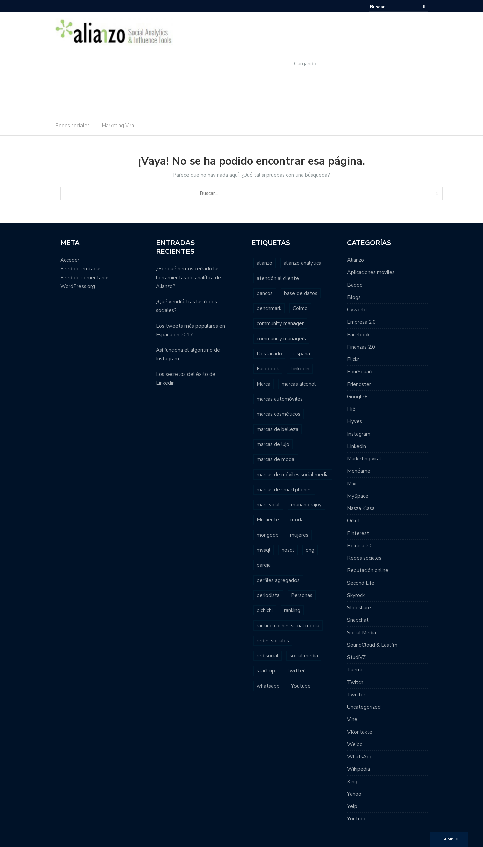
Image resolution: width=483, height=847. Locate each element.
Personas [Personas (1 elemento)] (301, 595)
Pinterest (358, 533)
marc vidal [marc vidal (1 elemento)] (268, 504)
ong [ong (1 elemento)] (310, 550)
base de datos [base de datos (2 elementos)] (300, 293)
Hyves (354, 421)
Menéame (358, 471)
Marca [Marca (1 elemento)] (263, 384)
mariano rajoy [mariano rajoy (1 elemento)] (306, 504)
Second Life (360, 583)
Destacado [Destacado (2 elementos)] (269, 353)
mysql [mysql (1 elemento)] (263, 550)
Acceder (69, 260)
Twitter (356, 694)
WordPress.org (77, 286)
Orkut (353, 520)
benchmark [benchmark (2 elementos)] (269, 308)
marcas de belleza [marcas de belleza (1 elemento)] (277, 429)
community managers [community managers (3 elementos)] (281, 338)
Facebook (358, 334)
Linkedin (356, 446)
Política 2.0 (360, 545)
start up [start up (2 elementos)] (266, 670)
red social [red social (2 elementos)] (267, 655)
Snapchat (358, 620)
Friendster (359, 384)
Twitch (355, 682)
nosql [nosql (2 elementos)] (288, 550)
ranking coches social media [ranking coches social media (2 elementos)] (288, 625)
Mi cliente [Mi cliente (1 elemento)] (268, 519)
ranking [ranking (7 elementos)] (292, 610)
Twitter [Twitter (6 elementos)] (295, 670)
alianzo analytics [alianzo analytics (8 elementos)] (302, 263)
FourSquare (360, 371)
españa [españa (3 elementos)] (301, 353)
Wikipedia (358, 769)
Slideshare (359, 607)
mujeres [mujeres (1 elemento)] (299, 535)
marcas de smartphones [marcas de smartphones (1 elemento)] (284, 489)
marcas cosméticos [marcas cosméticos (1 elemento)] (278, 414)
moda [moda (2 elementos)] (297, 519)
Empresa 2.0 (361, 322)
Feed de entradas (81, 268)
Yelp (352, 806)
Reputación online (367, 570)
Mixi (351, 483)
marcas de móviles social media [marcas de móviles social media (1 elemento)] (293, 474)
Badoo (355, 285)
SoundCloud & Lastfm (372, 645)
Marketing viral (364, 458)
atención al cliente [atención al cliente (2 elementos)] (278, 278)
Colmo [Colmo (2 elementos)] (300, 308)
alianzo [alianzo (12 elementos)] (264, 263)
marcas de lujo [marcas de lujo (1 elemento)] (273, 444)
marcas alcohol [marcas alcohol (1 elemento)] (299, 384)
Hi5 (351, 409)
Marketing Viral (119, 125)
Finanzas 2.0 (361, 347)
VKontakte (359, 732)
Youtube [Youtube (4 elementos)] (301, 686)
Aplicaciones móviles (371, 272)
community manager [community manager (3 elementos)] (280, 323)
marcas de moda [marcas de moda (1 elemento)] (275, 459)
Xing (352, 781)
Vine (352, 719)
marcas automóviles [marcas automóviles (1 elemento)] (280, 399)
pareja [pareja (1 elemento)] (264, 565)
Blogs (354, 297)
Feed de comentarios (85, 277)
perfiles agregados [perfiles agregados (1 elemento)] (278, 580)
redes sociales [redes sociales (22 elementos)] (273, 640)
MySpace (357, 496)
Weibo (355, 744)
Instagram (358, 434)
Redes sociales (72, 125)
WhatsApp (360, 756)
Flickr (353, 359)
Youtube (357, 818)
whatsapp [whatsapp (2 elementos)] (268, 686)
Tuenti (354, 669)
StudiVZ (356, 657)
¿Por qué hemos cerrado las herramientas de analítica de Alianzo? (188, 277)
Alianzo (355, 260)
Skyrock (356, 595)
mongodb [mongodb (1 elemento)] (268, 535)
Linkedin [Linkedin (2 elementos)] (299, 368)
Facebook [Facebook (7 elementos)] (268, 368)
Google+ (357, 396)
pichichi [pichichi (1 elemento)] (265, 610)
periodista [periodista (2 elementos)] (268, 595)
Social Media (361, 632)
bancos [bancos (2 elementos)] (265, 293)
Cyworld (357, 309)
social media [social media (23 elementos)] (304, 655)
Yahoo (354, 794)
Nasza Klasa (361, 508)
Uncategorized (364, 707)
